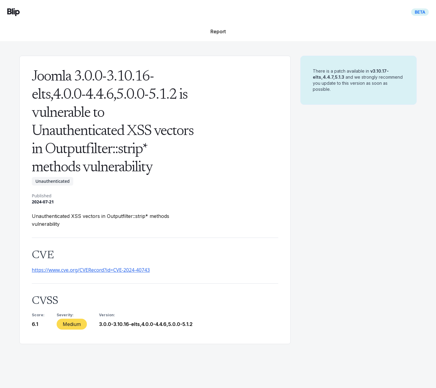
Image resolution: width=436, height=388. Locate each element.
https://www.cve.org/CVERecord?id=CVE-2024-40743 (91, 270)
